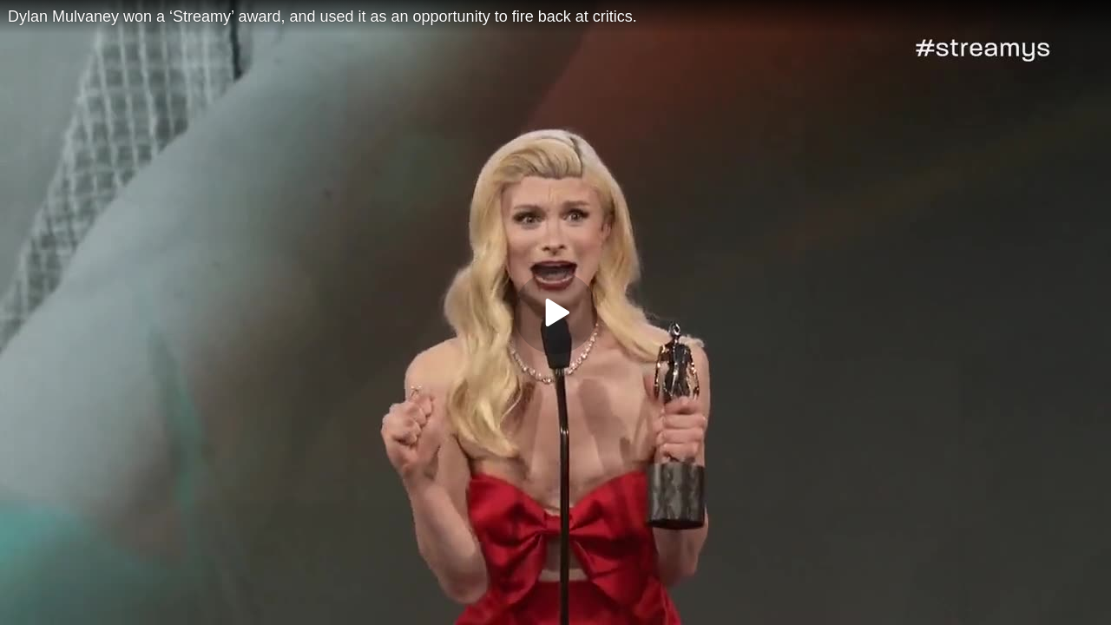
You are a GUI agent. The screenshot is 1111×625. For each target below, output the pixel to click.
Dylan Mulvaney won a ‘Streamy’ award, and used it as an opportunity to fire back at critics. (322, 16)
